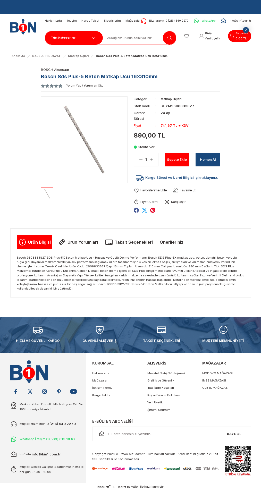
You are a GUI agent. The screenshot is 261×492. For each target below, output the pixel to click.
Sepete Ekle (176, 159)
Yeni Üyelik (155, 404)
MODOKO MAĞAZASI (217, 375)
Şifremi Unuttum (159, 411)
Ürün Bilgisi (34, 244)
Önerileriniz (171, 243)
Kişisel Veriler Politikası (163, 396)
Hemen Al (208, 159)
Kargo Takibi (101, 396)
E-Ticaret (119, 488)
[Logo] (22, 25)
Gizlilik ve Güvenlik (160, 382)
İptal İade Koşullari (160, 389)
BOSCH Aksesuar (55, 69)
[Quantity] (146, 159)
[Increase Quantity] (153, 159)
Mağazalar (99, 382)
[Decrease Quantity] (138, 159)
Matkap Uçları (172, 99)
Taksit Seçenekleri (129, 244)
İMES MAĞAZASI (214, 382)
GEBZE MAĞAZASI (215, 389)
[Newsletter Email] (171, 435)
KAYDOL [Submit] (234, 435)
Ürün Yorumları (78, 244)
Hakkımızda (100, 375)
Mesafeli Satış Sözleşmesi (166, 375)
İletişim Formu (102, 389)
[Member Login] (207, 36)
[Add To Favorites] (151, 191)
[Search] (135, 38)
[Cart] (238, 36)
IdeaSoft (104, 488)
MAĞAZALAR (214, 365)
